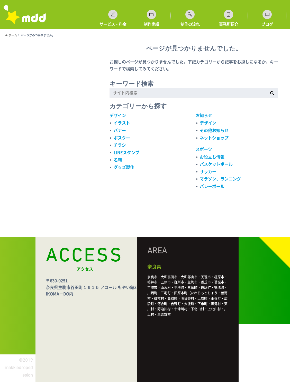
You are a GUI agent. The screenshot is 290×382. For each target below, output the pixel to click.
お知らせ (204, 115)
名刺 (118, 160)
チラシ (120, 145)
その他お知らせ (214, 130)
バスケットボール (216, 164)
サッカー (208, 172)
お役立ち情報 (212, 157)
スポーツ (204, 149)
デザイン (118, 115)
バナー (120, 130)
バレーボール (212, 186)
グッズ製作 (124, 167)
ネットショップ (214, 138)
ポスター (122, 138)
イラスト (122, 123)
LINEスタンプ (126, 153)
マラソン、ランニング (220, 179)
